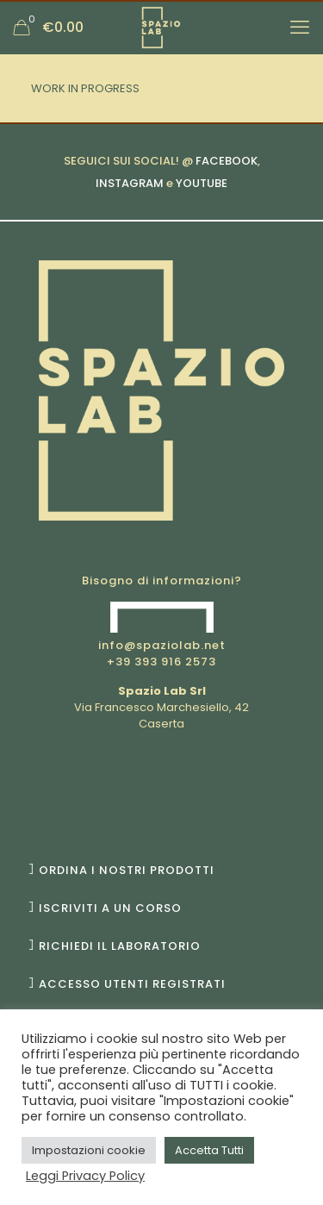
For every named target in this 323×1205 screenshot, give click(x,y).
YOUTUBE (201, 183)
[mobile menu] (299, 27)
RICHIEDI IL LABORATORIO (120, 946)
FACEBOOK (227, 161)
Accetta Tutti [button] (209, 1150)
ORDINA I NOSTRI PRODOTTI (126, 870)
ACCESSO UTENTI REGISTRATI (132, 984)
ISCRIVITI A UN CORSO (110, 908)
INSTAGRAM (130, 183)
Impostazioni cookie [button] (89, 1150)
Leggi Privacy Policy (85, 1175)
